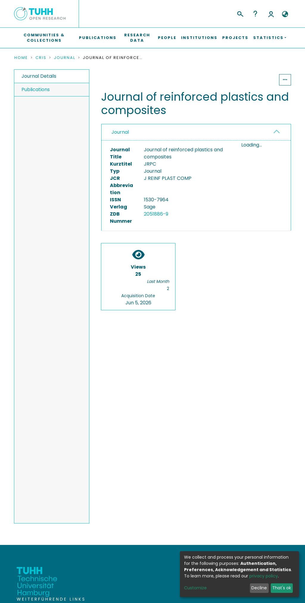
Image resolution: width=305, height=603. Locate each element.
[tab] (196, 132)
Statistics (261, 79)
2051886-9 (156, 214)
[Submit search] (240, 13)
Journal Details (38, 76)
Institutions (199, 37)
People (167, 37)
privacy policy (263, 576)
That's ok (281, 588)
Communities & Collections (44, 37)
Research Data (137, 37)
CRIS (40, 57)
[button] (285, 14)
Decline (259, 588)
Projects (235, 37)
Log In (271, 14)
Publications (97, 37)
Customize (195, 588)
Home (21, 57)
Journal (64, 57)
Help (255, 14)
